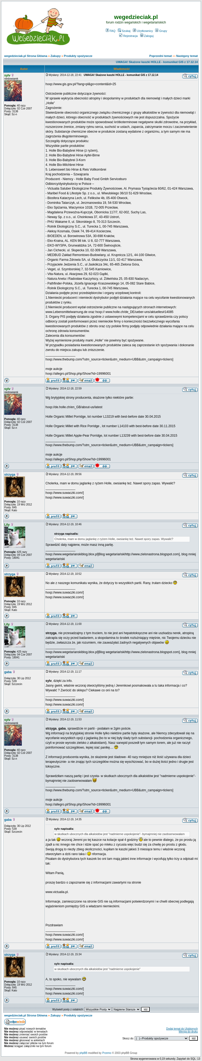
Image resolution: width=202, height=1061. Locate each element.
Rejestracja (128, 35)
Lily (7, 525)
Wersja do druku (188, 1031)
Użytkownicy (143, 30)
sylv (7, 75)
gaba (8, 672)
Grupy (161, 30)
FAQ (110, 30)
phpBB (83, 1053)
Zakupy (55, 55)
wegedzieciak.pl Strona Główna (25, 55)
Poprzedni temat (160, 55)
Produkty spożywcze (78, 55)
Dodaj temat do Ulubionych (182, 1028)
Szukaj (124, 30)
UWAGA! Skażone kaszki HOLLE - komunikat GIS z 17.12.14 (157, 62)
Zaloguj (147, 35)
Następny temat (187, 55)
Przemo (106, 1053)
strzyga (9, 474)
